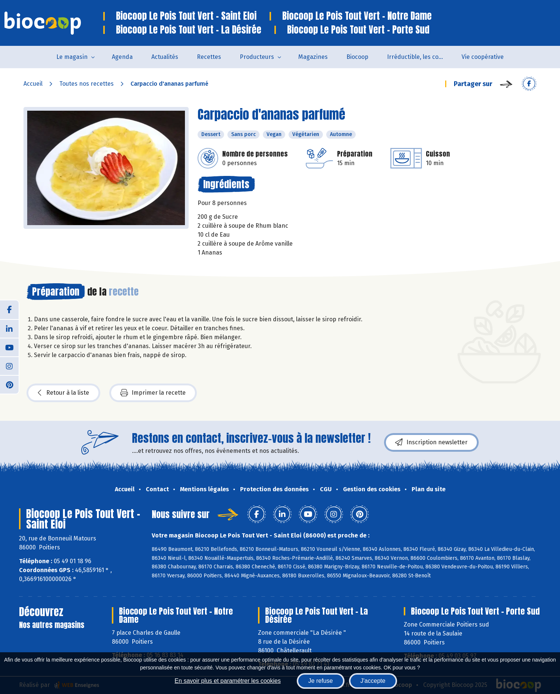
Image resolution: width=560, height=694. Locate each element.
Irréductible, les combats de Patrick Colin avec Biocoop (419, 56)
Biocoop (357, 56)
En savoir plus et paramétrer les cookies (227, 681)
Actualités (164, 56)
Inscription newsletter (431, 442)
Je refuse (320, 681)
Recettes (209, 56)
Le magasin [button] (72, 56)
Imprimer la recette (153, 393)
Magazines (313, 56)
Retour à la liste (63, 393)
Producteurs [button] (257, 56)
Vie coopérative (483, 56)
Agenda (122, 56)
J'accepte (373, 681)
